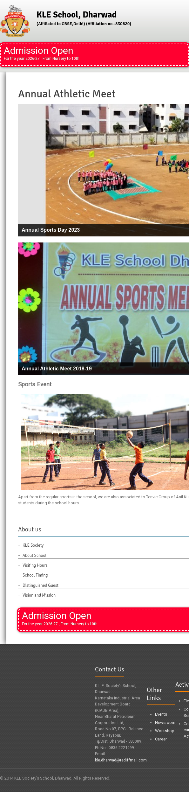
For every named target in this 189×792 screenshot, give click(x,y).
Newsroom (165, 722)
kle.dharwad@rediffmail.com (121, 760)
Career (161, 739)
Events (161, 714)
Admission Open (41, 53)
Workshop (164, 730)
